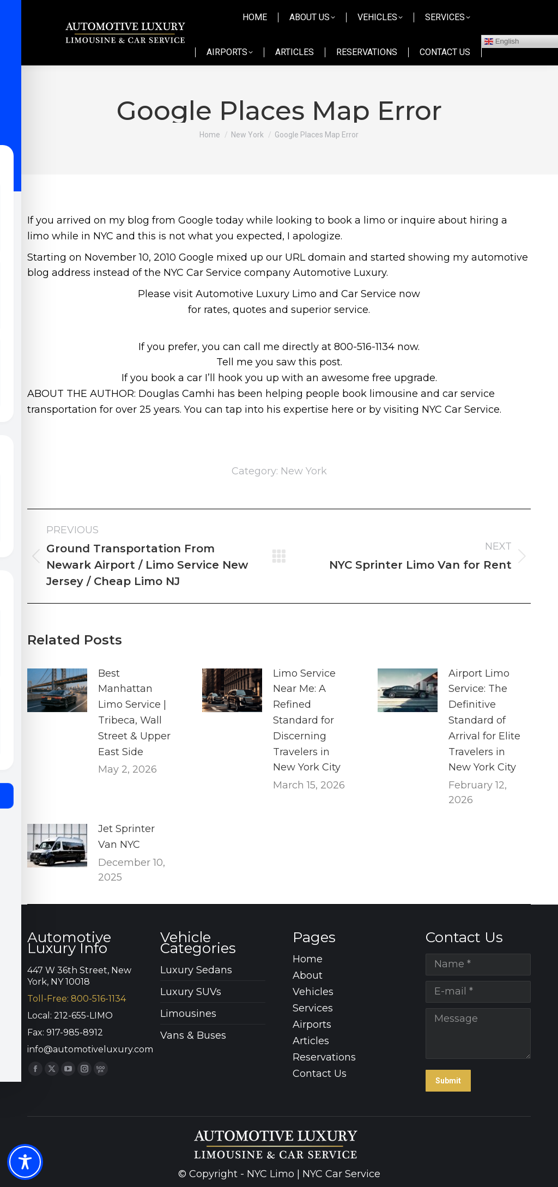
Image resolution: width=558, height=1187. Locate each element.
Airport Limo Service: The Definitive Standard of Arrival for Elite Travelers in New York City (484, 720)
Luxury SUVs (190, 991)
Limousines (188, 1013)
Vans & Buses (193, 1035)
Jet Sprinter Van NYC (126, 837)
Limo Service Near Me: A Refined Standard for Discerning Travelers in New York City (307, 720)
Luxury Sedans (196, 970)
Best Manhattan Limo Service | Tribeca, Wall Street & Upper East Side (134, 712)
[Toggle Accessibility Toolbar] (25, 1162)
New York (304, 471)
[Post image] (57, 690)
